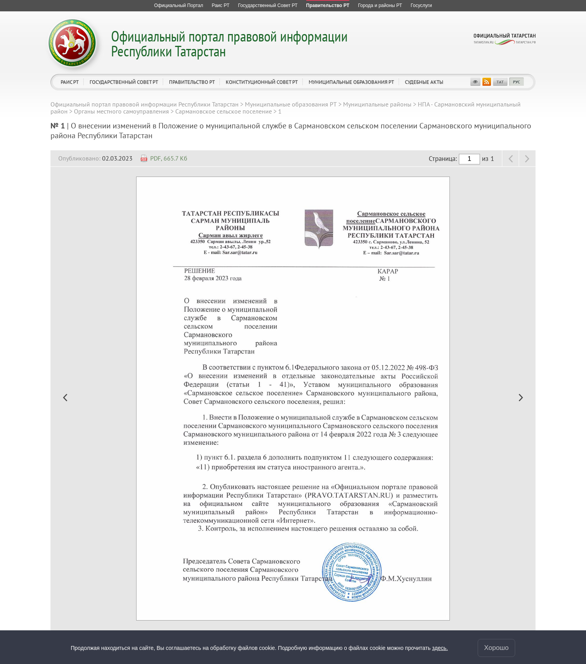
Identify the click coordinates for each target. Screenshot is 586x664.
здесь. (440, 648)
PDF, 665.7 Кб (168, 158)
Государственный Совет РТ (124, 82)
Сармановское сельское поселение (223, 111)
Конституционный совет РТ (262, 82)
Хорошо (496, 647)
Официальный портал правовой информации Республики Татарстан (229, 43)
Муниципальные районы (377, 104)
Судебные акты (424, 82)
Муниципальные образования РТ (351, 82)
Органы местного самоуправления (121, 111)
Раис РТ (70, 82)
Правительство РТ (192, 82)
